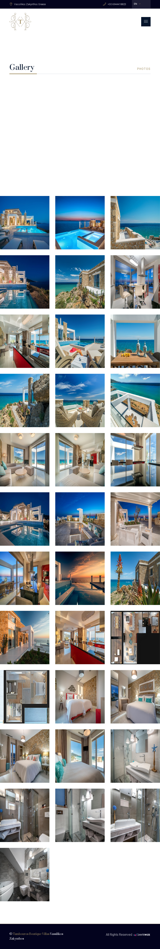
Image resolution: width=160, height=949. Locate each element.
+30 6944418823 (117, 4)
